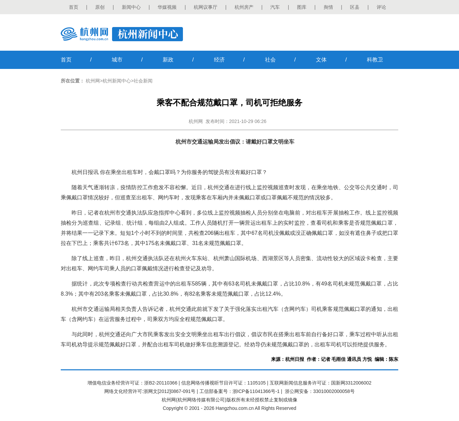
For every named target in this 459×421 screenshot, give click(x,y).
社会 (270, 60)
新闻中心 (131, 7)
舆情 (328, 7)
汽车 (275, 7)
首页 (73, 7)
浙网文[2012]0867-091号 (169, 391)
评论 (381, 7)
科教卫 (375, 60)
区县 (354, 7)
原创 (100, 7)
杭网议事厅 (205, 7)
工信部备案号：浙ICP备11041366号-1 (239, 391)
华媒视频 (167, 7)
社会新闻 (143, 80)
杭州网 (93, 80)
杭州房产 (244, 7)
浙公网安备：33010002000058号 (320, 391)
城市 (117, 60)
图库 (301, 7)
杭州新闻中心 (117, 80)
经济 (219, 60)
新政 (168, 60)
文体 (321, 60)
